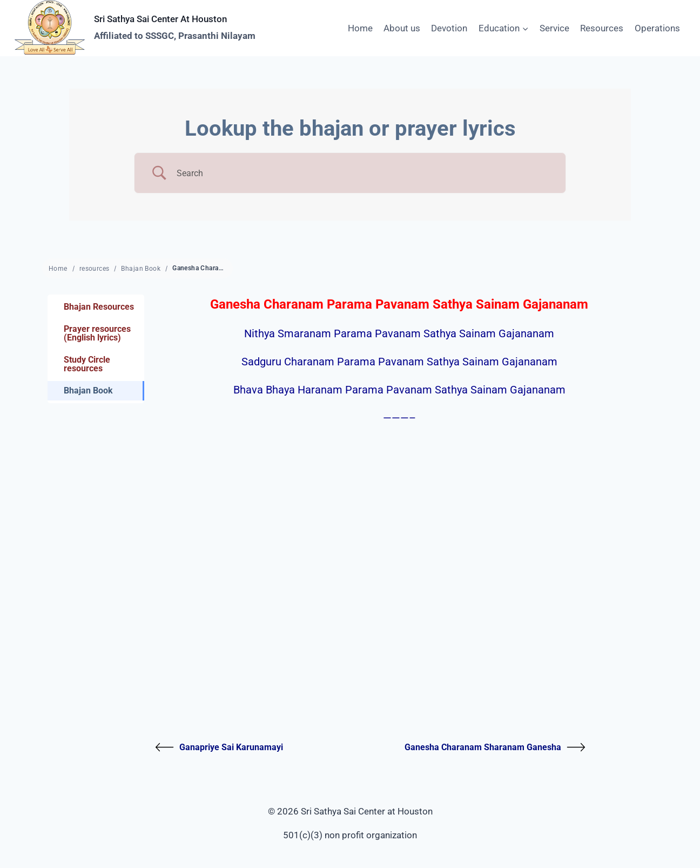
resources (94, 268)
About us (401, 28)
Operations (657, 28)
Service (554, 28)
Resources (601, 28)
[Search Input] (363, 173)
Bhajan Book (140, 268)
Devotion (449, 28)
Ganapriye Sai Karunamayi (219, 747)
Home (360, 28)
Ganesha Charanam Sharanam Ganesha (495, 747)
